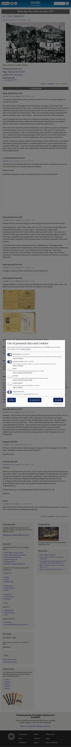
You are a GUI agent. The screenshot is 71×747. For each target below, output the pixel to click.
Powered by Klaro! (58, 404)
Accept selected (35, 400)
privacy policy (25, 349)
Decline (11, 400)
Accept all (58, 400)
